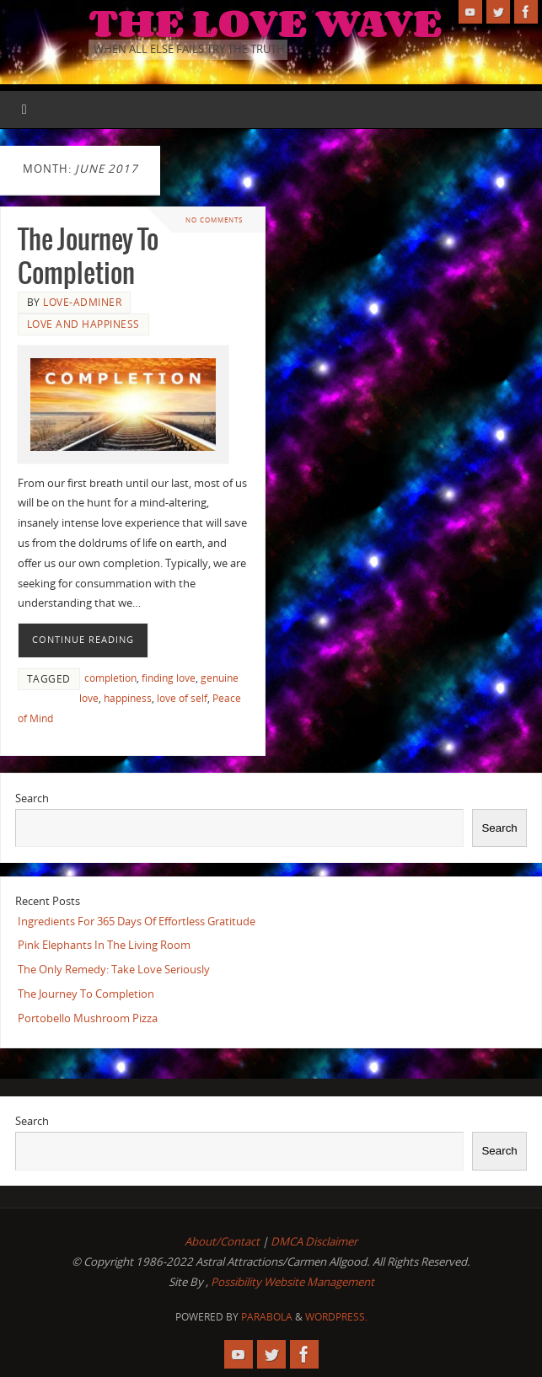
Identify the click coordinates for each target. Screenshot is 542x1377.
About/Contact (222, 1241)
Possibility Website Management (292, 1281)
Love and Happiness (83, 324)
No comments (214, 219)
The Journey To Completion (86, 993)
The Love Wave (265, 21)
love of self (182, 698)
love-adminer (82, 302)
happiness (128, 698)
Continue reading (83, 640)
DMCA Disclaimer (314, 1241)
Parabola (266, 1317)
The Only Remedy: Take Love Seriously (114, 969)
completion (110, 678)
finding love (169, 678)
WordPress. (336, 1317)
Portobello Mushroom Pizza (88, 1018)
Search (32, 798)
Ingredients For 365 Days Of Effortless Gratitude (136, 921)
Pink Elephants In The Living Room (104, 944)
